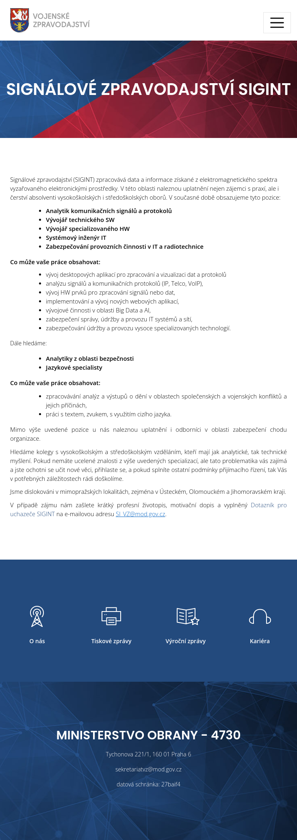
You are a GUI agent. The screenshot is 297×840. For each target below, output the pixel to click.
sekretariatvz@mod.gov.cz (148, 769)
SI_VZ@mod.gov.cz (140, 514)
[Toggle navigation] (277, 22)
